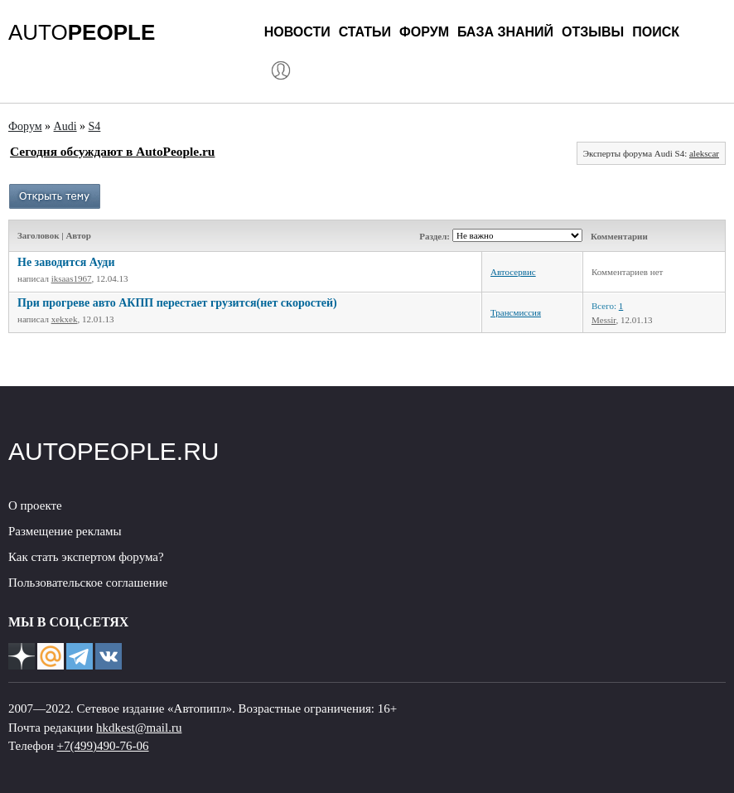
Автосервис (513, 272)
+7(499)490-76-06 (103, 745)
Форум (424, 32)
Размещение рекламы (65, 531)
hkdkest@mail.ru (138, 727)
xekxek (64, 319)
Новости (297, 32)
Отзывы (593, 32)
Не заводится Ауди (65, 262)
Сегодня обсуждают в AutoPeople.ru (112, 151)
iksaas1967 (71, 278)
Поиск (655, 32)
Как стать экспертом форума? (86, 556)
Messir (604, 320)
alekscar (704, 153)
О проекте (35, 505)
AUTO (81, 32)
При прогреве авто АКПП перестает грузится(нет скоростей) (177, 303)
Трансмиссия (515, 312)
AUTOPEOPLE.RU (114, 451)
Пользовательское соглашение (87, 582)
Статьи (365, 32)
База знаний (505, 32)
